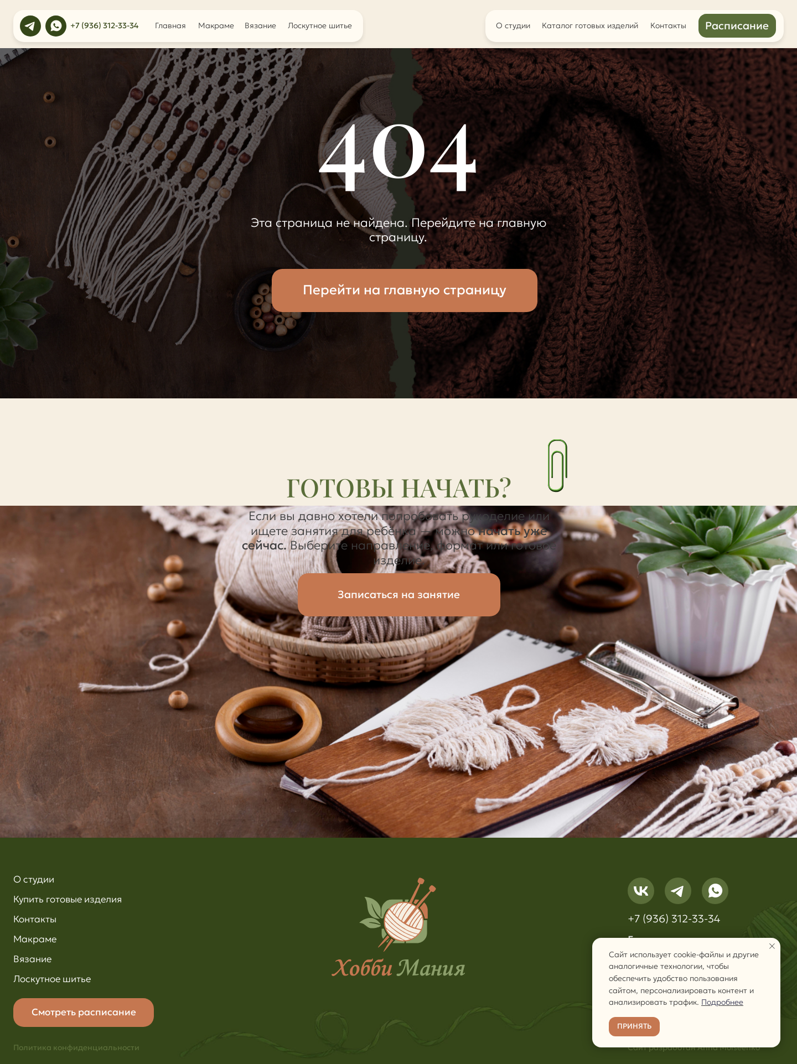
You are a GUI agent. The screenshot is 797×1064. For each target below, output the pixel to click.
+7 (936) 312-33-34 (104, 25)
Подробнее (722, 1002)
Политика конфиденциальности (76, 1047)
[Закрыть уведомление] (772, 946)
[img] (30, 26)
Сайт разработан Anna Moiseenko (694, 1047)
